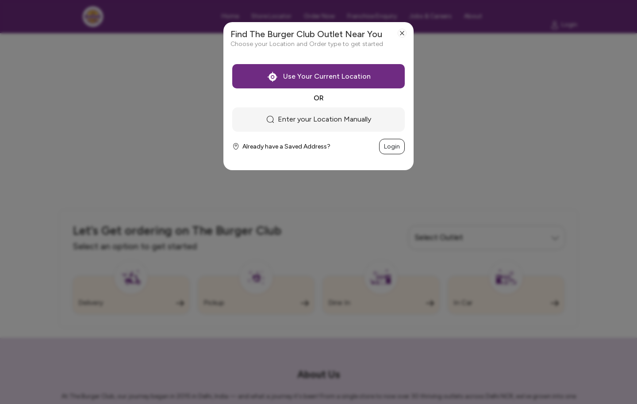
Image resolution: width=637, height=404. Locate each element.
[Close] (402, 33)
